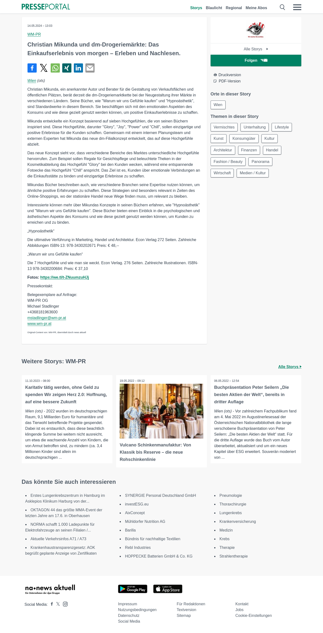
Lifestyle (282, 127)
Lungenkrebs (231, 513)
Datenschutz (128, 615)
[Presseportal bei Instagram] (64, 604)
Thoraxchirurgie (233, 504)
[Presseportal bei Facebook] (50, 604)
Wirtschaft (222, 173)
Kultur (270, 139)
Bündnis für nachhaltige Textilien (152, 539)
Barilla (130, 530)
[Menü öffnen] (297, 7)
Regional (234, 8)
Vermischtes (224, 127)
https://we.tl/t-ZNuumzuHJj (64, 277)
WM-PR (34, 34)
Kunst (219, 139)
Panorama (261, 162)
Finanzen (249, 150)
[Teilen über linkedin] (78, 68)
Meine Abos (256, 8)
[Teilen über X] (43, 68)
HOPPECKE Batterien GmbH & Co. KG (158, 556)
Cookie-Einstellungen (253, 615)
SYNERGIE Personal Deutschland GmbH (160, 495)
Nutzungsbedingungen (137, 610)
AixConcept (135, 513)
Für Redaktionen (191, 604)
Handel (272, 150)
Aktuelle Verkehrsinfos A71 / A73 (58, 539)
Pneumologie (231, 495)
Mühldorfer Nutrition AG (145, 521)
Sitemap (184, 615)
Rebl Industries (138, 547)
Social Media (129, 621)
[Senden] (90, 68)
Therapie (227, 547)
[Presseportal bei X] (56, 604)
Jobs (239, 610)
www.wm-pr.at (39, 324)
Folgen (256, 60)
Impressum (127, 604)
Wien (31, 81)
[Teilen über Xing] (66, 68)
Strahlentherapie (234, 556)
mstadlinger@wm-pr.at (46, 318)
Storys (196, 8)
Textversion (186, 610)
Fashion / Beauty (228, 162)
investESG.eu (137, 504)
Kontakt (241, 604)
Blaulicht (214, 8)
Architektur (223, 150)
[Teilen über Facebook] (32, 68)
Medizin (226, 530)
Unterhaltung (255, 127)
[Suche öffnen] (283, 7)
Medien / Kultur (253, 173)
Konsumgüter (244, 139)
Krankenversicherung (238, 521)
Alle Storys (256, 49)
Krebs (225, 539)
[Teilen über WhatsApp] (55, 68)
